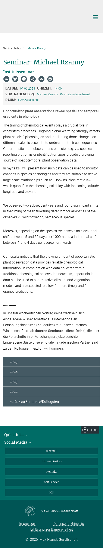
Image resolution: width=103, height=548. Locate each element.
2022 (14, 392)
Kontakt (51, 471)
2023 (13, 382)
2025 (14, 362)
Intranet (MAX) (52, 461)
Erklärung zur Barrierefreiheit (51, 529)
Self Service (51, 482)
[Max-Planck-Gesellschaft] (33, 511)
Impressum (27, 524)
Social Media (18, 442)
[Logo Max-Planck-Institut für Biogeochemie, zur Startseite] (43, 16)
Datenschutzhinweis (68, 524)
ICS (51, 492)
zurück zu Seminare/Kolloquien (34, 402)
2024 (14, 372)
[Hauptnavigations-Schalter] (95, 17)
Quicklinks (16, 435)
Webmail (51, 450)
